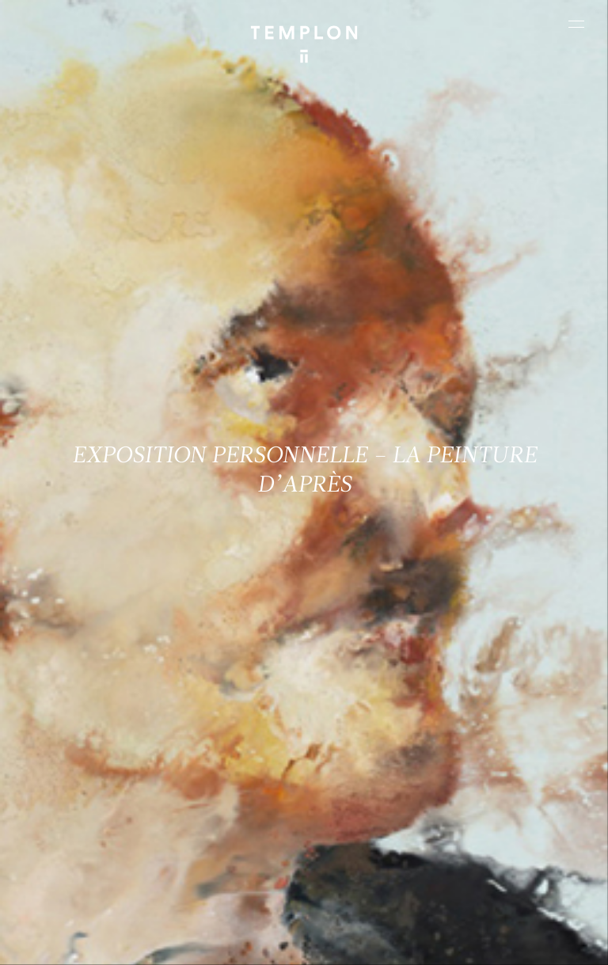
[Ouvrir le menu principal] (576, 23)
